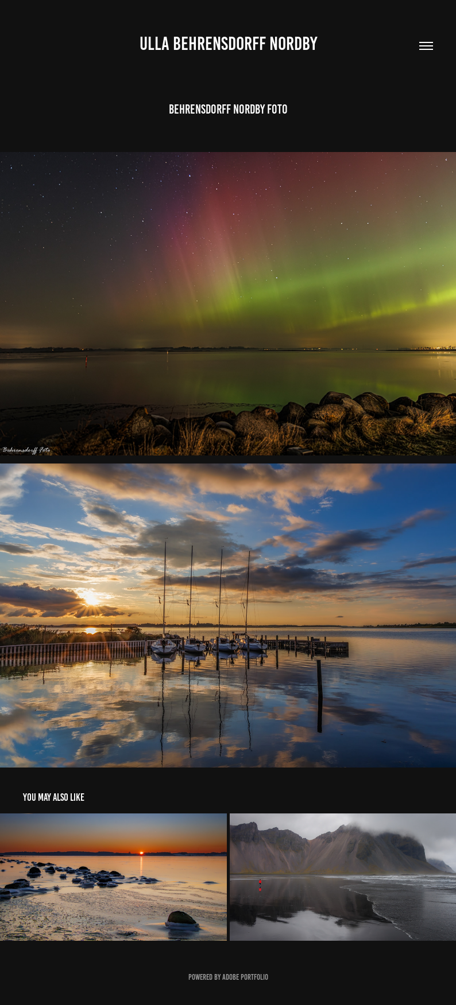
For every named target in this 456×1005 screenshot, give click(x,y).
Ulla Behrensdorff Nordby (228, 43)
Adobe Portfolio (245, 977)
